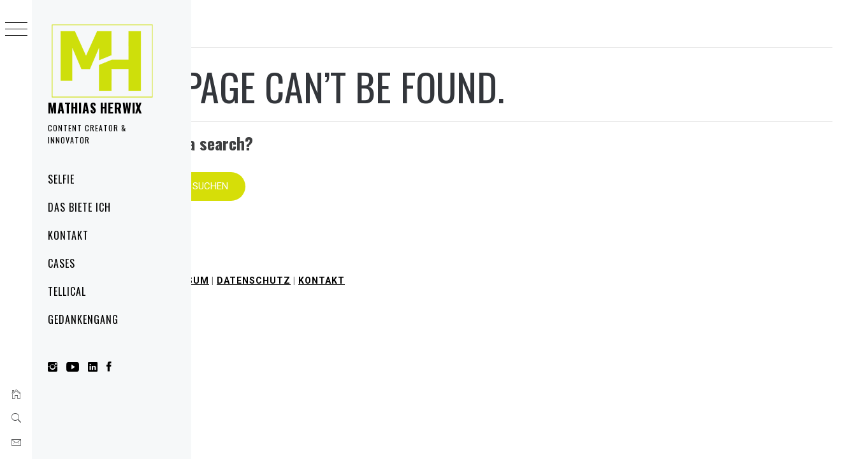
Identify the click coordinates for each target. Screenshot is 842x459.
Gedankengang (83, 319)
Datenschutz (445, 261)
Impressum (370, 261)
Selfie (61, 179)
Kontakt (68, 235)
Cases (61, 263)
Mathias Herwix (95, 107)
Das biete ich (79, 207)
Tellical (67, 291)
